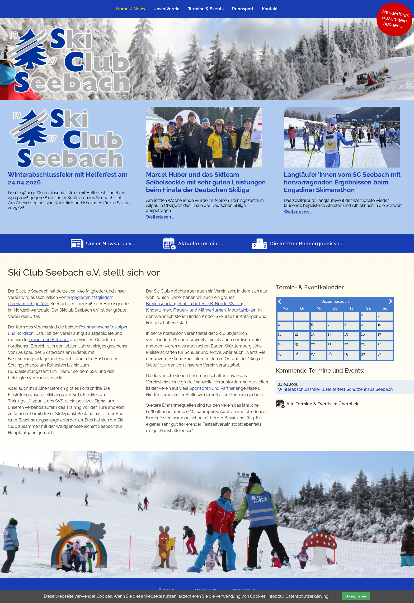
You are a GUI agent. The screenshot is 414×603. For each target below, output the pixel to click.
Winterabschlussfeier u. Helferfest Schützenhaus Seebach (335, 389)
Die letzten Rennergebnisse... (307, 243)
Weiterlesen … (160, 217)
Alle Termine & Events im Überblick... (323, 403)
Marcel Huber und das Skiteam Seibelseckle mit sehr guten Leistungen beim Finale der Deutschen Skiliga (206, 182)
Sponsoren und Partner (212, 388)
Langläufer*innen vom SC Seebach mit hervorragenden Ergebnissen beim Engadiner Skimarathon (342, 182)
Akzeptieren (356, 596)
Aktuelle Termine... (201, 243)
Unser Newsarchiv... (110, 243)
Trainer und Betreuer (49, 339)
